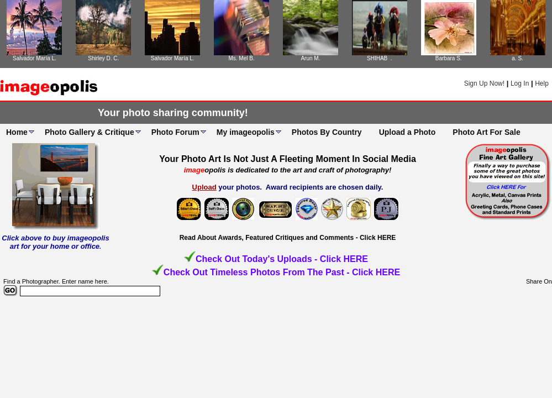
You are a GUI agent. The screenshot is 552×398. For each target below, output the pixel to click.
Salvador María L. (34, 58)
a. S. (517, 58)
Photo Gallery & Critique (89, 132)
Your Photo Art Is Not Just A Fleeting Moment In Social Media (287, 159)
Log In (520, 83)
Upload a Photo (407, 132)
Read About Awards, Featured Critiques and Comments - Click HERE (288, 238)
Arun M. (310, 58)
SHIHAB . (379, 58)
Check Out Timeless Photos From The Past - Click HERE (282, 272)
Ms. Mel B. (241, 58)
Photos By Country (327, 132)
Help (542, 83)
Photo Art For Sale (486, 132)
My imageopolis (246, 132)
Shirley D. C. (103, 58)
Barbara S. (448, 58)
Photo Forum (175, 132)
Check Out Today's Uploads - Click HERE (282, 259)
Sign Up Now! (484, 83)
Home (17, 132)
